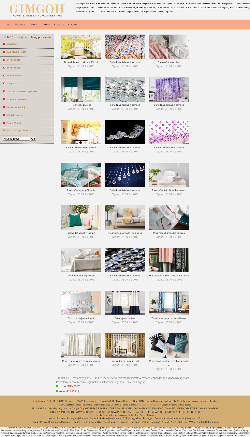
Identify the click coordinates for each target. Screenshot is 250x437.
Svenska (190, 418)
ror (65, 408)
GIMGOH (213, 408)
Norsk (181, 418)
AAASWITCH (140, 408)
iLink (45, 408)
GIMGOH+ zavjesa (143, 401)
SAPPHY (181, 408)
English (201, 422)
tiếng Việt (77, 422)
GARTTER (191, 408)
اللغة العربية (138, 418)
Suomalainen (170, 418)
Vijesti (33, 24)
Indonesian (55, 422)
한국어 (165, 422)
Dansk (158, 418)
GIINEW (150, 412)
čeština (145, 422)
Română (66, 422)
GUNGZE (128, 412)
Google (75, 408)
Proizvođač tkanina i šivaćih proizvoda (169, 275)
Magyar (149, 418)
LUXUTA (111, 412)
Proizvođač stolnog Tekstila (81, 275)
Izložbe (46, 24)
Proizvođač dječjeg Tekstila (81, 190)
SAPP (119, 412)
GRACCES (139, 412)
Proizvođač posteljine (169, 62)
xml (69, 408)
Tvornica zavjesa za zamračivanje (169, 318)
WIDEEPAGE (92, 408)
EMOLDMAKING (167, 408)
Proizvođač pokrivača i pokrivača (125, 233)
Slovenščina (90, 422)
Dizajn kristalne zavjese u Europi (81, 62)
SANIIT (120, 408)
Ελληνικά (155, 422)
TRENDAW (77, 412)
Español (61, 418)
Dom (8, 24)
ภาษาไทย (176, 422)
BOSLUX (153, 408)
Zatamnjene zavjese (125, 318)
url (59, 408)
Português (72, 418)
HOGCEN (55, 412)
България (135, 422)
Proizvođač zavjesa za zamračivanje (81, 361)
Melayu (114, 422)
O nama (59, 24)
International (212, 422)
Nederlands (115, 418)
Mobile (51, 418)
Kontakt (72, 24)
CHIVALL (202, 408)
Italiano (104, 418)
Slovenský (103, 422)
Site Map (52, 408)
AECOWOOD (90, 412)
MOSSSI (65, 412)
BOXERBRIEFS (191, 412)
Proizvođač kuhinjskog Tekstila (169, 233)
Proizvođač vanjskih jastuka (81, 233)
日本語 (126, 418)
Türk (184, 422)
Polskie (44, 422)
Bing (82, 408)
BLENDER (177, 412)
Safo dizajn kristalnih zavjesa (125, 62)
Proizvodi (20, 24)
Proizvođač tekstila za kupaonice (169, 190)
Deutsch (94, 418)
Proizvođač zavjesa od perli (125, 361)
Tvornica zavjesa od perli (81, 318)
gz (62, 408)
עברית (192, 422)
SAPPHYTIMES (108, 408)
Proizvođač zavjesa (81, 105)
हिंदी (199, 418)
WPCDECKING (163, 412)
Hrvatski (124, 422)
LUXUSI (102, 412)
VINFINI (129, 408)
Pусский (34, 422)
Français (83, 418)
